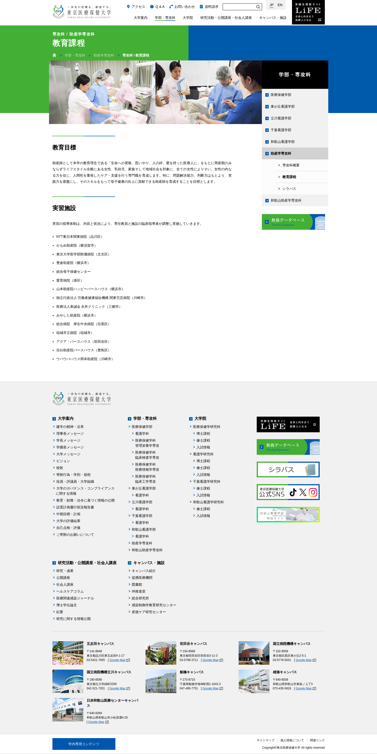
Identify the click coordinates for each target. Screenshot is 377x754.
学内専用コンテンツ (83, 744)
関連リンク (317, 740)
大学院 (188, 18)
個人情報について (292, 740)
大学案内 (140, 18)
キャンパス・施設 (273, 18)
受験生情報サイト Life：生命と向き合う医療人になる (308, 12)
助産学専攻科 (104, 55)
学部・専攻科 (165, 18)
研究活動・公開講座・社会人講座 (226, 18)
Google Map (117, 660)
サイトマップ (265, 740)
